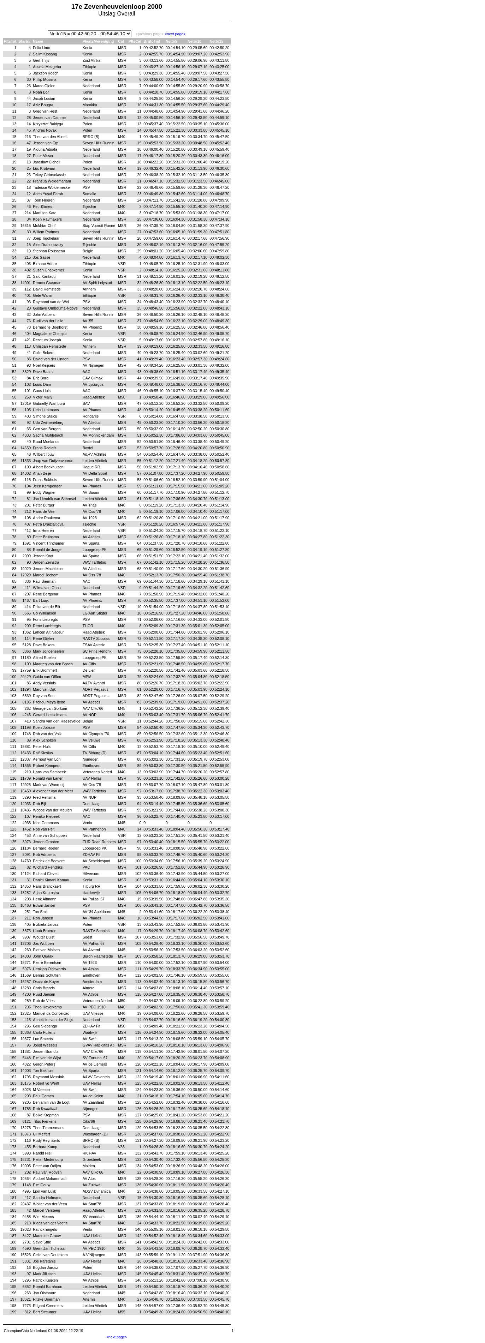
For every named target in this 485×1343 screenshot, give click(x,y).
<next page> (175, 34)
